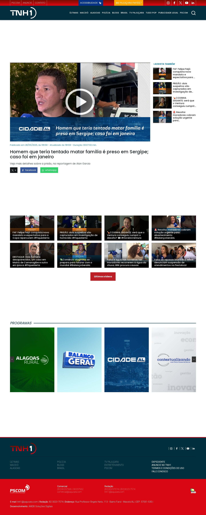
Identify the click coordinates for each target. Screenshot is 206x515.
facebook (29, 170)
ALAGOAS (15, 468)
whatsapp (49, 170)
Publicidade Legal (168, 12)
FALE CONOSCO (160, 471)
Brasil (124, 12)
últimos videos (103, 276)
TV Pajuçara (136, 12)
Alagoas (95, 12)
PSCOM (108, 468)
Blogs (115, 12)
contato (40, 2)
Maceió (84, 12)
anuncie (27, 2)
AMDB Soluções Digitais (41, 506)
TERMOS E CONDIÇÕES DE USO (168, 468)
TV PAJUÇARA (111, 462)
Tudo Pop (151, 12)
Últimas (74, 12)
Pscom (184, 12)
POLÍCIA (61, 462)
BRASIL (61, 468)
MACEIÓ (14, 465)
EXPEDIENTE (158, 462)
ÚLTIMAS (14, 462)
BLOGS (60, 465)
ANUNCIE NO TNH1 (161, 465)
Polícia (106, 12)
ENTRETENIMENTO (114, 465)
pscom (16, 2)
